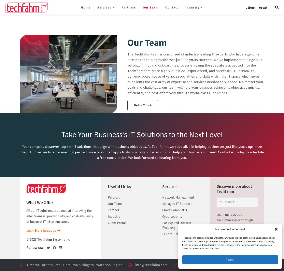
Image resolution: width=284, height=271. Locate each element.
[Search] (277, 7)
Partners (114, 197)
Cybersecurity (172, 216)
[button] (276, 229)
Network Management (178, 197)
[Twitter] (48, 247)
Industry (114, 216)
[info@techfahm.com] (131, 265)
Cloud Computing (174, 210)
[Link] (26, 7)
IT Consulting (171, 234)
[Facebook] (54, 247)
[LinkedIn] (60, 247)
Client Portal (117, 223)
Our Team (115, 204)
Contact (113, 210)
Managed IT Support (177, 204)
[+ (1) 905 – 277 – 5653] (177, 265)
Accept (230, 260)
